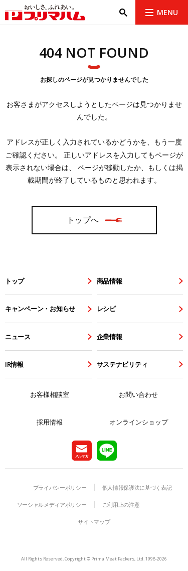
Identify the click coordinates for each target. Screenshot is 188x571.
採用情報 (50, 421)
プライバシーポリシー (60, 487)
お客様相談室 (49, 394)
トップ (14, 281)
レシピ (106, 308)
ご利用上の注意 (121, 504)
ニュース (18, 336)
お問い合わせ (138, 394)
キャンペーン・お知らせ (40, 308)
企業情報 (109, 336)
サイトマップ (94, 521)
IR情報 (14, 364)
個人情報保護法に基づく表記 (137, 487)
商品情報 (109, 281)
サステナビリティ (122, 364)
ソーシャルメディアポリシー (52, 504)
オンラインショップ (138, 421)
